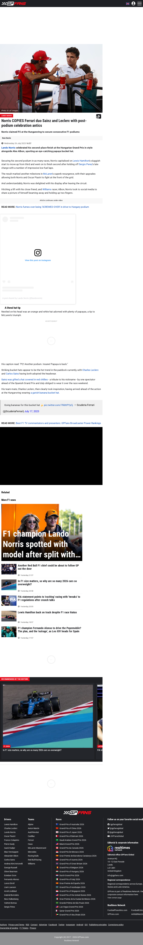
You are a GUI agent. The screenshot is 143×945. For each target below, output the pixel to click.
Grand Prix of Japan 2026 (69, 832)
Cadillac (31, 836)
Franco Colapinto (11, 840)
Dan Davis (6, 138)
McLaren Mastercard (37, 848)
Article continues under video (51, 200)
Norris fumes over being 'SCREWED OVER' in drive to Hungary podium (52, 206)
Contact (34, 925)
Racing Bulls (33, 856)
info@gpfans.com (115, 875)
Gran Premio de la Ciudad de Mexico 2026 (75, 899)
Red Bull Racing (34, 860)
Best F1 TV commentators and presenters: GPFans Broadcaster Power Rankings (58, 423)
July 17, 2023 (31, 411)
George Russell (10, 867)
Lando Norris (6, 116)
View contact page (114, 898)
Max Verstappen (11, 852)
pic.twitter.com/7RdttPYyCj (58, 405)
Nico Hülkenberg (11, 899)
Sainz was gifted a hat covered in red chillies (24, 379)
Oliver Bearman (10, 871)
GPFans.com (113, 914)
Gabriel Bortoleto (11, 895)
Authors (3, 925)
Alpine (30, 824)
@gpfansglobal (115, 828)
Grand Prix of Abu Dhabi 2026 (70, 915)
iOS (86, 925)
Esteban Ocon (10, 875)
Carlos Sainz (12, 373)
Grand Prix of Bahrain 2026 (69, 836)
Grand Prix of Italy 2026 (68, 879)
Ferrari (31, 840)
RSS (27, 925)
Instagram (70, 925)
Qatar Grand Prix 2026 (67, 911)
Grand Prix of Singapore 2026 (70, 891)
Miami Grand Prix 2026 (67, 844)
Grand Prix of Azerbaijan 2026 (70, 887)
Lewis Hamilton (81, 160)
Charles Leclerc (90, 370)
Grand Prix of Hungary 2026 (70, 871)
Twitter (61, 925)
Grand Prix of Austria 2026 (69, 860)
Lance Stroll (9, 883)
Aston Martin (33, 828)
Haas (30, 844)
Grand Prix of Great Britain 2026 (71, 864)
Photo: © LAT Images (9, 111)
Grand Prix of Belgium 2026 (69, 867)
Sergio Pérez (9, 907)
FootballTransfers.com (117, 910)
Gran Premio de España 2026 (70, 883)
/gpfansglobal (115, 824)
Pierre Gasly (9, 844)
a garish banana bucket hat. (45, 392)
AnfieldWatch (137, 914)
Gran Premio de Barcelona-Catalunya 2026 (76, 856)
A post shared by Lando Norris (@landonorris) (22, 298)
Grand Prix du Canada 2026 (70, 848)
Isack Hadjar (9, 848)
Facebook (52, 925)
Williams (46, 189)
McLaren (47, 173)
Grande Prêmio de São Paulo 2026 (72, 903)
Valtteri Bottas (10, 903)
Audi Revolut (33, 832)
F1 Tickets (24, 928)
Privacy (33, 928)
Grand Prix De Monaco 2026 (70, 852)
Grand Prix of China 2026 (68, 828)
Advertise (43, 925)
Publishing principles (98, 925)
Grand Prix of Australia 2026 (70, 824)
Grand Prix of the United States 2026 (73, 895)
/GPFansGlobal (116, 836)
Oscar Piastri (9, 836)
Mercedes (32, 852)
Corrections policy (116, 925)
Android (79, 925)
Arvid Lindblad (10, 891)
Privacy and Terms (16, 925)
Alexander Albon (11, 856)
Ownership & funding (9, 928)
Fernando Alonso (11, 879)
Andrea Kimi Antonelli (13, 864)
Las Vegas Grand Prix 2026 (69, 907)
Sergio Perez (85, 164)
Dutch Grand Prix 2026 (67, 875)
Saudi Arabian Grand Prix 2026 (71, 840)
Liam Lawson (10, 887)
